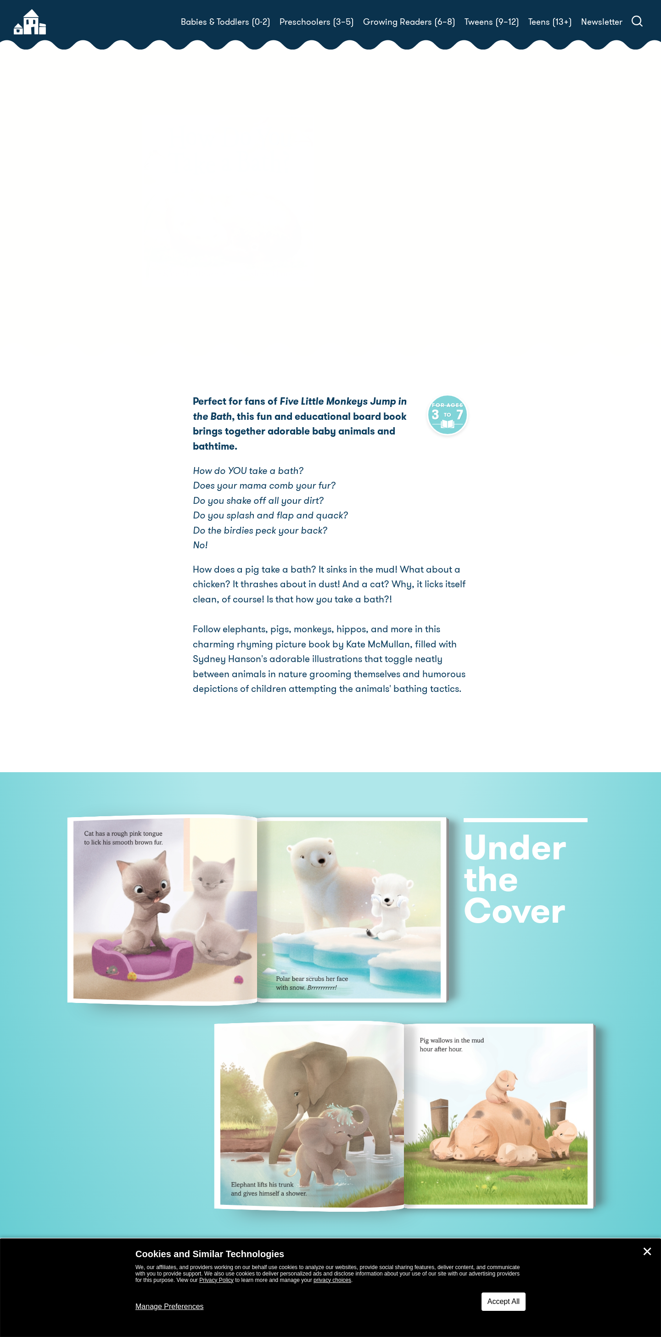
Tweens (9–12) (492, 22)
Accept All (503, 1301)
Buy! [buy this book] (360, 264)
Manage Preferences (169, 1306)
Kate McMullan (400, 222)
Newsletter (601, 22)
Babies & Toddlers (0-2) (225, 22)
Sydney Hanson (371, 233)
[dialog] (330, 1288)
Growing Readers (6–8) (409, 22)
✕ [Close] (647, 1251)
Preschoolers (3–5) (317, 22)
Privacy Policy (216, 1280)
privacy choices (332, 1280)
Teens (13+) (550, 22)
